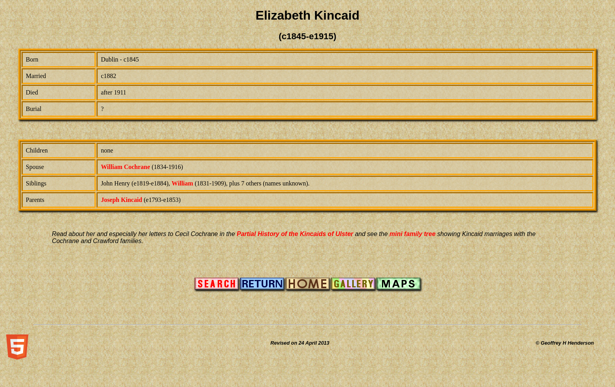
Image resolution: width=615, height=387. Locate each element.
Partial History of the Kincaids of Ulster (295, 234)
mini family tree (412, 234)
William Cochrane (125, 167)
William (182, 183)
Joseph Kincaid (121, 199)
